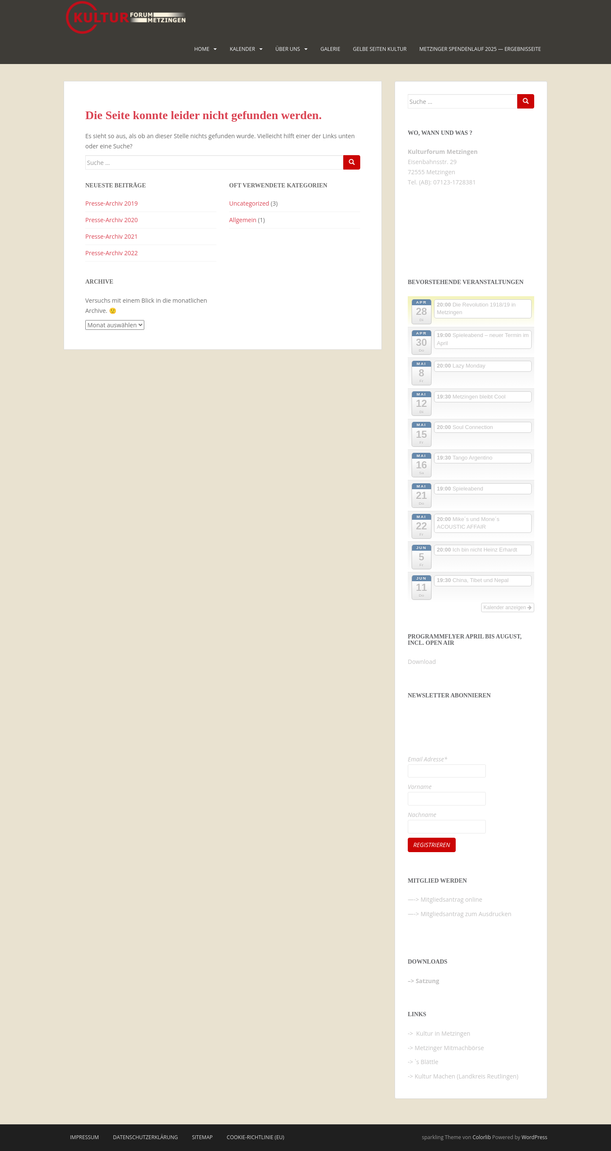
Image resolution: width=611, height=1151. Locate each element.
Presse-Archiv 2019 (111, 203)
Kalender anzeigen (508, 607)
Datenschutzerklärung (145, 1137)
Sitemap (202, 1137)
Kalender (242, 49)
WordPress (534, 1137)
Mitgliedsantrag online (451, 899)
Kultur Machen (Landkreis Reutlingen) (466, 1076)
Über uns (287, 49)
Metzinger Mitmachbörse (449, 1048)
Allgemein (242, 220)
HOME (202, 49)
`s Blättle (426, 1062)
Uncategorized (249, 203)
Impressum (84, 1137)
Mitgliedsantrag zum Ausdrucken (465, 914)
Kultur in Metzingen (442, 1033)
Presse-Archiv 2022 (111, 253)
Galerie (330, 49)
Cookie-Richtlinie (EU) (255, 1137)
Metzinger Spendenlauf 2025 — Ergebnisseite (480, 49)
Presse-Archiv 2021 (111, 236)
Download (422, 662)
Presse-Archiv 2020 (111, 220)
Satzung (427, 981)
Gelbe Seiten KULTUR (379, 49)
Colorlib (482, 1137)
